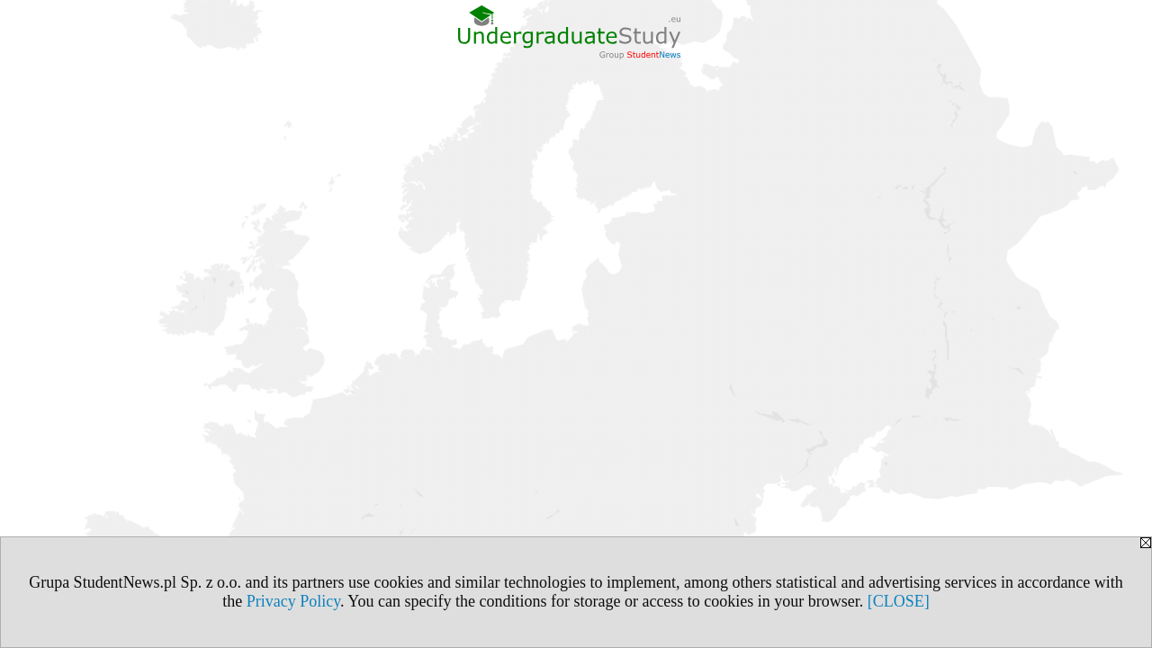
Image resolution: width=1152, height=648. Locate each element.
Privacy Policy (293, 601)
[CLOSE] (899, 601)
